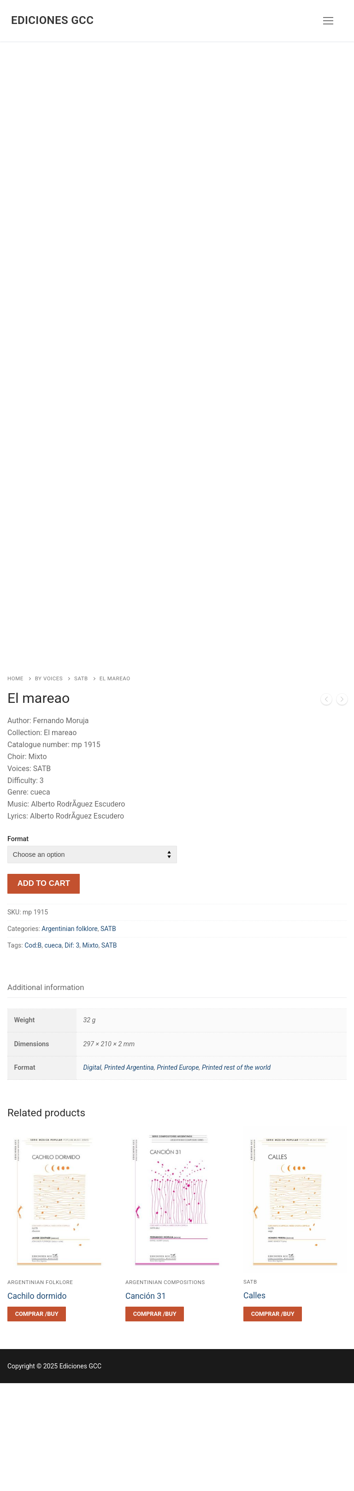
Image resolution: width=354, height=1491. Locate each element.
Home (15, 786)
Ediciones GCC (52, 20)
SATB (81, 786)
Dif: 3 (72, 1053)
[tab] (45, 1095)
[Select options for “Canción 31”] (154, 1422)
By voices (49, 786)
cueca (53, 1053)
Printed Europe (178, 1175)
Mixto (91, 1053)
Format (18, 947)
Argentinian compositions (165, 1390)
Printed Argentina (129, 1175)
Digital (92, 1175)
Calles (254, 1403)
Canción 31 (145, 1403)
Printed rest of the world (236, 1175)
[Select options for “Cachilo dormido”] (36, 1422)
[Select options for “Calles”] (272, 1421)
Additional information (45, 1095)
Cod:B (32, 1053)
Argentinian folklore (69, 1037)
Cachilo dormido (36, 1403)
